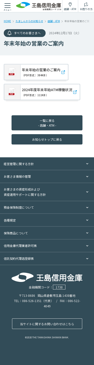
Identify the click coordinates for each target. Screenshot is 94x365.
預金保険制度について (19, 207)
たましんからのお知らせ (29, 21)
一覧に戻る (47, 122)
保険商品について (16, 233)
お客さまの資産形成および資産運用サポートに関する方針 (25, 192)
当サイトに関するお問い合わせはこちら (47, 324)
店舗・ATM (54, 21)
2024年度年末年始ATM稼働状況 (47, 92)
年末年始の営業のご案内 (41, 72)
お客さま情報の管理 (17, 176)
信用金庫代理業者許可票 (20, 245)
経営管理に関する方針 (19, 164)
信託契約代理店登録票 (19, 258)
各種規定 (10, 220)
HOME (7, 21)
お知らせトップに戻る (47, 139)
